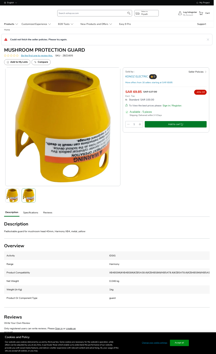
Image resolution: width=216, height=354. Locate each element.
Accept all (179, 342)
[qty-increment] (140, 120)
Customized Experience (36, 19)
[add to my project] (17, 58)
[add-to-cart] (176, 120)
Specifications (30, 208)
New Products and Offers (96, 19)
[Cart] (201, 11)
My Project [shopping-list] (203, 2)
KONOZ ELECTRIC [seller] (136, 72)
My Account (188, 13)
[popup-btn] (146, 11)
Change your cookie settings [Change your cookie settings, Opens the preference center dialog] (154, 342)
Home (7, 25)
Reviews (47, 208)
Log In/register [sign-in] (190, 10)
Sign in (59, 324)
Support (201, 19)
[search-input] (93, 11)
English (10, 2)
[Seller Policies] (198, 67)
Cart (207, 11)
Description (11, 208)
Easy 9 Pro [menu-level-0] (125, 19)
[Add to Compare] (41, 58)
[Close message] (208, 35)
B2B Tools (65, 19)
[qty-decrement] (128, 120)
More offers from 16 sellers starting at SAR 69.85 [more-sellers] (148, 78)
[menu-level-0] (11, 20)
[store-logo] (21, 11)
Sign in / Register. (172, 101)
